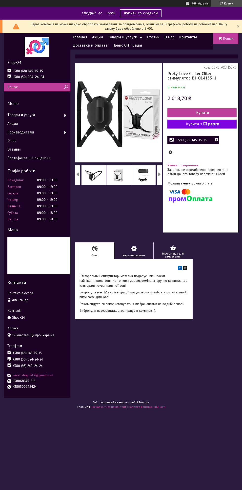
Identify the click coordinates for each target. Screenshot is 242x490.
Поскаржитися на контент (108, 407)
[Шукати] (66, 87)
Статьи (153, 37)
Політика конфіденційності (146, 407)
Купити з (202, 124)
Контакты (188, 37)
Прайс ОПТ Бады (127, 45)
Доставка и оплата (90, 45)
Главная (80, 37)
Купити (202, 112)
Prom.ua (144, 402)
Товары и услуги (122, 37)
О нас (169, 37)
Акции (97, 37)
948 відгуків (199, 3)
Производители (20, 132)
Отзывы (14, 149)
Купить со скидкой (141, 13)
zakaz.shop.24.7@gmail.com (32, 375)
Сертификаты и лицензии (28, 158)
